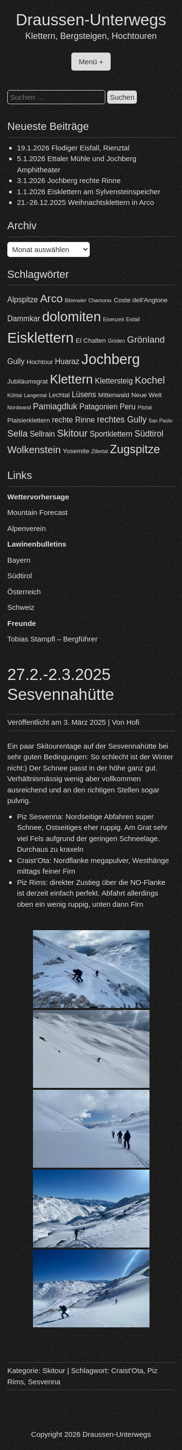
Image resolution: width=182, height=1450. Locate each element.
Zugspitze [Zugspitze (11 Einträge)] (135, 449)
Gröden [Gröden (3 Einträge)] (116, 341)
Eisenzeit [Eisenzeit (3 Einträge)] (113, 319)
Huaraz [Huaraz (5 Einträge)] (67, 361)
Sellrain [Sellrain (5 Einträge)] (42, 434)
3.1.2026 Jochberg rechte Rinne (68, 180)
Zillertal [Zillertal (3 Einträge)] (99, 451)
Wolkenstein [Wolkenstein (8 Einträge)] (34, 449)
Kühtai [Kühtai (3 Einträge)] (14, 395)
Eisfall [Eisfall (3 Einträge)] (133, 319)
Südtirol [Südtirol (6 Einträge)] (148, 434)
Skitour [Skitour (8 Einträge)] (72, 433)
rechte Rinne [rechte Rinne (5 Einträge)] (73, 420)
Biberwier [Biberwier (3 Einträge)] (75, 300)
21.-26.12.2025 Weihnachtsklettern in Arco (85, 202)
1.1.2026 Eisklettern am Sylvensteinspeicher (88, 191)
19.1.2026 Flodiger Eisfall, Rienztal (73, 148)
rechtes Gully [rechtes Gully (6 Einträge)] (122, 419)
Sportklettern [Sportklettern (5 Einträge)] (111, 434)
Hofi (132, 722)
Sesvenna (44, 1381)
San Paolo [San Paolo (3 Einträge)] (160, 420)
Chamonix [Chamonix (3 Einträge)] (100, 300)
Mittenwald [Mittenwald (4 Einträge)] (113, 395)
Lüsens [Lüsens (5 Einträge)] (84, 394)
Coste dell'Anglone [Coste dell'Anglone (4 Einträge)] (140, 300)
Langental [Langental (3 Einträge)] (35, 395)
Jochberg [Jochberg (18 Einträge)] (111, 359)
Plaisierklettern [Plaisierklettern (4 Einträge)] (28, 420)
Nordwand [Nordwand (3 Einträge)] (19, 407)
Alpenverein (26, 528)
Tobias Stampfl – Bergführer (52, 639)
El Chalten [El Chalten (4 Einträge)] (91, 340)
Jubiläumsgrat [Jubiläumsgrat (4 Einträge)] (27, 381)
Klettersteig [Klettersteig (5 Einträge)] (114, 381)
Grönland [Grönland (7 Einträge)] (146, 339)
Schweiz (20, 607)
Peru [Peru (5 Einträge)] (128, 407)
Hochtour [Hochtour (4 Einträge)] (40, 362)
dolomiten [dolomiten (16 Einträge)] (71, 316)
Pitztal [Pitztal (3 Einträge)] (145, 407)
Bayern (19, 560)
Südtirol (19, 575)
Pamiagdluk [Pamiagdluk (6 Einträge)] (55, 406)
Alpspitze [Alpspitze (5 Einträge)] (22, 299)
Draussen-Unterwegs (91, 20)
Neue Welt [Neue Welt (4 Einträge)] (147, 395)
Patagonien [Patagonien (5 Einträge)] (98, 407)
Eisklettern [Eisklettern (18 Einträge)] (40, 338)
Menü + (91, 61)
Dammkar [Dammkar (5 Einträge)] (23, 318)
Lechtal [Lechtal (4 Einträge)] (59, 395)
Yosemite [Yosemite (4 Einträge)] (76, 451)
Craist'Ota (127, 1370)
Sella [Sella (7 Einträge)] (17, 433)
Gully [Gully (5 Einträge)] (16, 361)
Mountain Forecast (37, 512)
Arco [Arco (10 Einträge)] (51, 298)
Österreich (24, 591)
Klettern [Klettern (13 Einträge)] (71, 379)
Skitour (54, 1370)
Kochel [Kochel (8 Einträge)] (150, 380)
